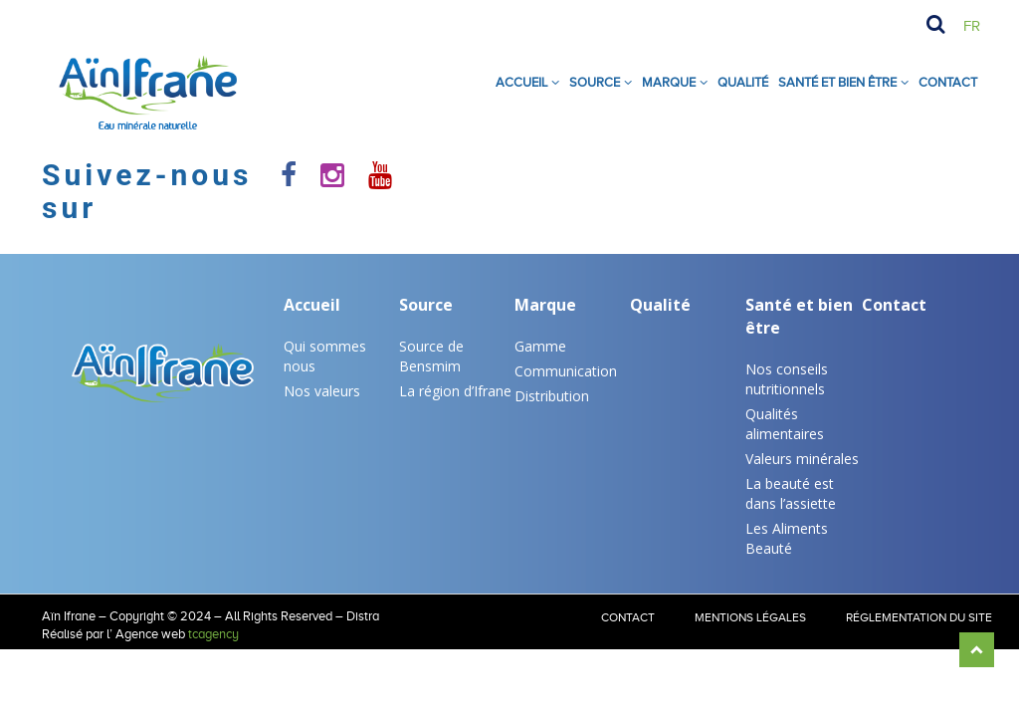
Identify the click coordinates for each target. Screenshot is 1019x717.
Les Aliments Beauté (786, 538)
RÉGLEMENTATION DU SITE (919, 617)
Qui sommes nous (325, 356)
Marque (669, 82)
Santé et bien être (799, 316)
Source (594, 82)
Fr (971, 26)
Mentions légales (750, 617)
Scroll (976, 649)
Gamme (540, 346)
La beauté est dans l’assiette (790, 493)
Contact (947, 82)
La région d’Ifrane (455, 390)
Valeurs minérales (802, 458)
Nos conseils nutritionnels (786, 378)
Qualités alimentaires (784, 423)
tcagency (213, 633)
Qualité (742, 82)
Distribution (551, 395)
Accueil (521, 82)
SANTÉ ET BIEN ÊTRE (837, 82)
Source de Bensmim (431, 356)
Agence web (150, 633)
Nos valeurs (322, 390)
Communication (565, 370)
